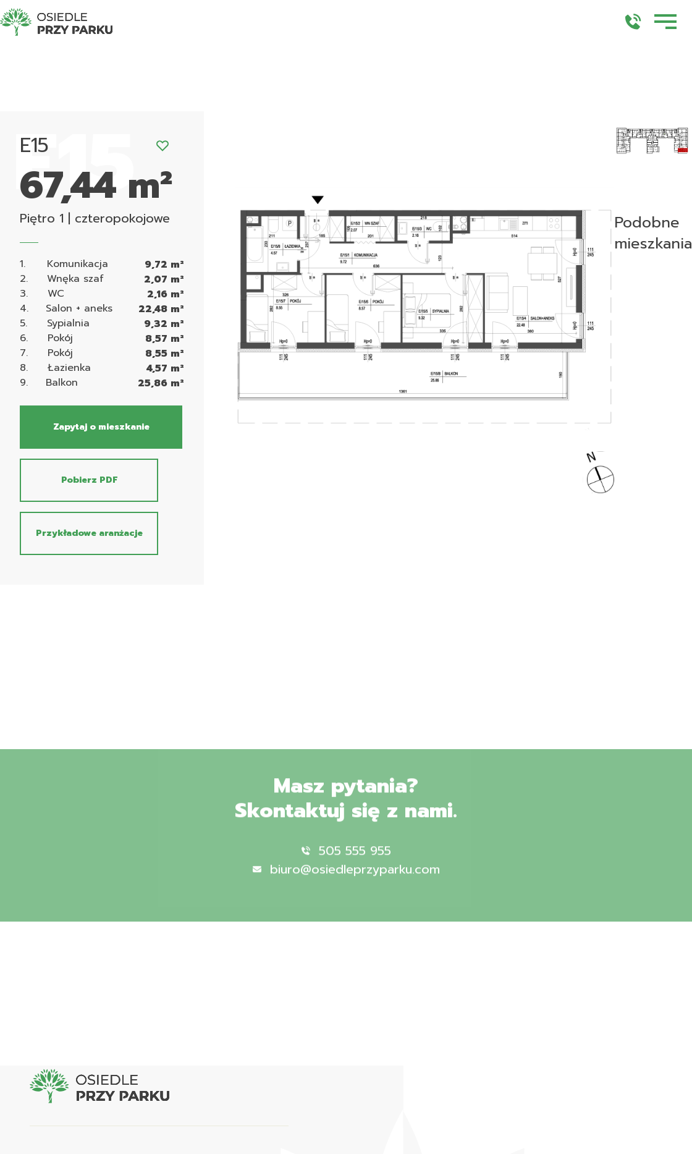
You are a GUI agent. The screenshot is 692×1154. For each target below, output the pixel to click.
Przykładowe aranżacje (89, 533)
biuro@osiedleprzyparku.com (346, 882)
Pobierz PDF (89, 479)
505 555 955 (346, 864)
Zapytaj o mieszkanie (101, 426)
